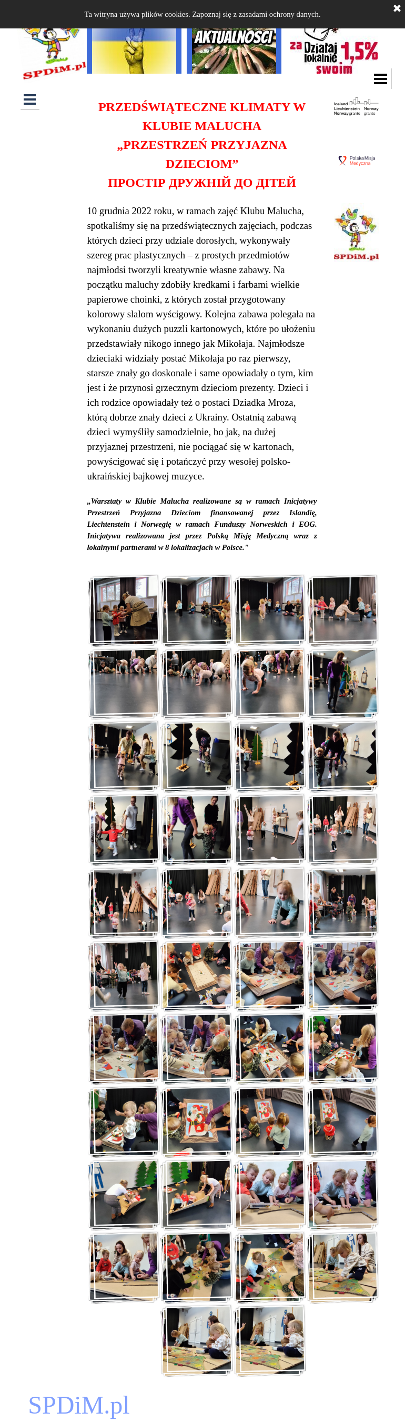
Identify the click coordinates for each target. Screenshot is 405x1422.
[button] (123, 610)
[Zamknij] (397, 9)
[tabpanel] (202, 325)
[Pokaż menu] (381, 78)
